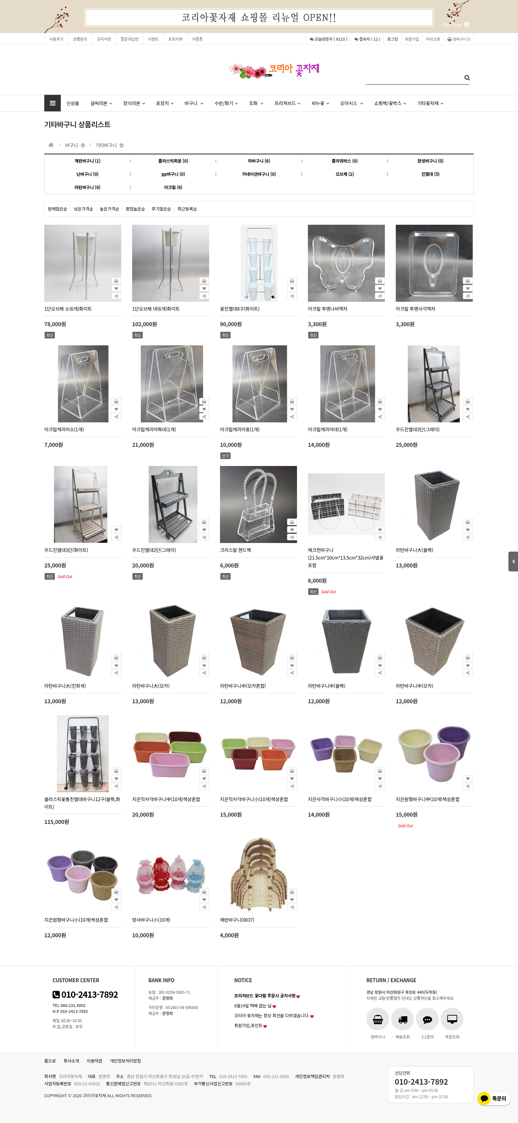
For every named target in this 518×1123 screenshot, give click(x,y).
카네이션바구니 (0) (259, 174)
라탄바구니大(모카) (150, 685)
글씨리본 (101, 102)
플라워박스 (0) (345, 161)
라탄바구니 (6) (87, 187)
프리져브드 (287, 102)
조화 (256, 102)
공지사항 (104, 39)
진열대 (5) (431, 174)
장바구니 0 (458, 39)
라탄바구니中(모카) (414, 685)
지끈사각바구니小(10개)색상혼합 (340, 798)
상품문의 (80, 39)
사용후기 (56, 39)
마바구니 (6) (259, 161)
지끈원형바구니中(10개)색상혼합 (428, 798)
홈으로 (50, 1061)
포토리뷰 (175, 39)
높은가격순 (109, 208)
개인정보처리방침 (125, 1061)
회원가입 (412, 39)
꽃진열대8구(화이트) (240, 308)
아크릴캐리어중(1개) (240, 429)
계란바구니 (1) (87, 161)
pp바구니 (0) (173, 174)
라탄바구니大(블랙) (414, 549)
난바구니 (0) (87, 174)
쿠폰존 (197, 39)
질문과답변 (129, 39)
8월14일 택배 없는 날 (253, 1005)
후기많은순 (161, 208)
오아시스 (351, 102)
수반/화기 (226, 102)
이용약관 (94, 1061)
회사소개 (71, 1061)
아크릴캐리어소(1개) (64, 429)
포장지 (164, 102)
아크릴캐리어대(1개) (328, 429)
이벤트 (153, 39)
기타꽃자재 (430, 102)
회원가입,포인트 (248, 1025)
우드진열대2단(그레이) (154, 549)
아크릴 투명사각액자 (415, 308)
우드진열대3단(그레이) (418, 429)
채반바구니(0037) (237, 919)
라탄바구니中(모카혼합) (243, 685)
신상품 (72, 102)
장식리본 (134, 102)
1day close (455, 24)
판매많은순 (57, 208)
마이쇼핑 (433, 39)
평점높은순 (135, 208)
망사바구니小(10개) (151, 919)
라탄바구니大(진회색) (65, 685)
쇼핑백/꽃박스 (390, 102)
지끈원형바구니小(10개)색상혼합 (76, 919)
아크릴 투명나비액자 (328, 308)
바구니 (194, 102)
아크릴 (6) (173, 187)
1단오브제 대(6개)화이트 (156, 308)
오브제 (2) (345, 174)
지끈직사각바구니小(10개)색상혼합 (254, 798)
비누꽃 (320, 102)
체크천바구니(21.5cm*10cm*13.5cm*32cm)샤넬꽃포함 (346, 557)
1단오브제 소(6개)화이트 (68, 308)
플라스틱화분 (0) (173, 161)
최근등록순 (187, 208)
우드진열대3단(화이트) (66, 549)
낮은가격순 (83, 208)
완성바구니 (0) (431, 161)
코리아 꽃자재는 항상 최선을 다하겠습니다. (272, 1015)
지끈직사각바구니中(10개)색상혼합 (166, 798)
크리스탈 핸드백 (235, 549)
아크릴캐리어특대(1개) (154, 429)
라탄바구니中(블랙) (326, 685)
